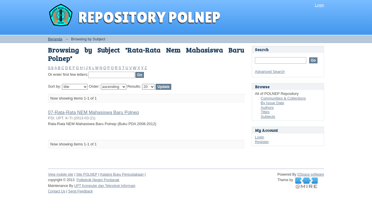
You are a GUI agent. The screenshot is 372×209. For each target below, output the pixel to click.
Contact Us (56, 191)
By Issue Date (272, 103)
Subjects (268, 116)
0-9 (50, 68)
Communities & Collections (283, 98)
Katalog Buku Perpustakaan (122, 174)
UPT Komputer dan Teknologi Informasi (104, 186)
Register (262, 142)
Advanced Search (270, 71)
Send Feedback (80, 191)
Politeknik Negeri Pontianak (97, 180)
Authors (267, 107)
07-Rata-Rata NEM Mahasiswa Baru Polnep (93, 112)
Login (319, 5)
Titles (265, 112)
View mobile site (60, 174)
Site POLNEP (86, 174)
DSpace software (310, 174)
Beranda (55, 39)
